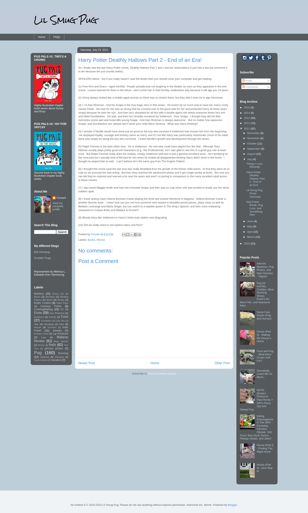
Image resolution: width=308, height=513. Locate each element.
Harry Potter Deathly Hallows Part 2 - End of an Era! (255, 179)
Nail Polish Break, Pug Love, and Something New (254, 208)
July (250, 159)
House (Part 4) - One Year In (265, 468)
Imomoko (52, 327)
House (37, 327)
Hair (36, 324)
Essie (38, 313)
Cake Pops (62, 303)
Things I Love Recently (254, 165)
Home (41, 37)
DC (62, 309)
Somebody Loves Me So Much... (264, 374)
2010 (247, 243)
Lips (43, 337)
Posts (247, 80)
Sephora (44, 357)
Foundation (46, 321)
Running (63, 353)
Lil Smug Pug (65, 20)
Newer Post (86, 363)
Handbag (48, 324)
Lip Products (60, 333)
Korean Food (41, 333)
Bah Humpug (42, 252)
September (254, 148)
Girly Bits (60, 321)
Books (91, 239)
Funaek (96, 234)
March (251, 236)
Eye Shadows (57, 313)
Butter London (42, 302)
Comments (250, 86)
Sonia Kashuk (40, 360)
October (252, 143)
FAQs (56, 37)
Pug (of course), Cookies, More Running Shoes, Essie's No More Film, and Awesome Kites (257, 294)
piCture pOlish (54, 348)
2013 (247, 118)
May (250, 226)
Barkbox (39, 293)
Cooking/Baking (43, 309)
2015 (247, 107)
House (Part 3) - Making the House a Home (264, 336)
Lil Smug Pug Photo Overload (254, 193)
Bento (37, 296)
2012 (247, 123)
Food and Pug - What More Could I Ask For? (265, 356)
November (253, 138)
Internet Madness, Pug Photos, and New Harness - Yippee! (265, 270)
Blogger (232, 504)
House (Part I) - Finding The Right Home (265, 448)
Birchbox (50, 296)
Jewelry (57, 330)
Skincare (59, 357)
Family (52, 317)
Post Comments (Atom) (162, 373)
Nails (52, 344)
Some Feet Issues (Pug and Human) (264, 315)
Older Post (222, 363)
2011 (247, 128)
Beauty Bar (58, 294)
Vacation (56, 360)
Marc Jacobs (61, 341)
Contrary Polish (50, 306)
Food (64, 316)
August (251, 153)
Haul (61, 324)
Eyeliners (39, 317)
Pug (38, 352)
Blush (50, 299)
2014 (247, 112)
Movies (100, 239)
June (250, 221)
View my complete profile (57, 206)
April (250, 231)
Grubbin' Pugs (42, 257)
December (253, 133)
